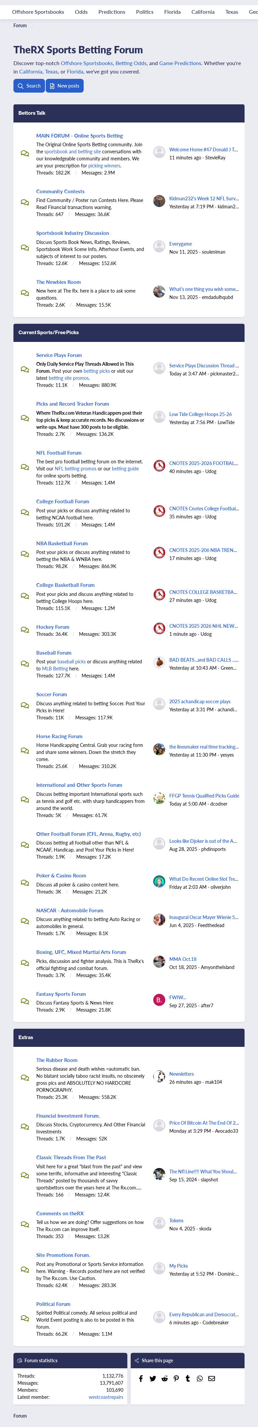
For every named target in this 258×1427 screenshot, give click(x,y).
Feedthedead (211, 925)
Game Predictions (180, 63)
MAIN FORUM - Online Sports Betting (79, 135)
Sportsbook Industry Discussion (72, 232)
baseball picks (71, 661)
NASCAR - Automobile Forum (69, 910)
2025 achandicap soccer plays (199, 701)
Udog (210, 471)
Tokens (176, 1220)
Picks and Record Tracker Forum (72, 403)
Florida (75, 71)
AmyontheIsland (217, 967)
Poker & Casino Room (61, 875)
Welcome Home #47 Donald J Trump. (207, 149)
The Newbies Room (58, 281)
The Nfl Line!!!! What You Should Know (209, 1171)
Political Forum (53, 1303)
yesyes (227, 754)
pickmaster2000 (227, 373)
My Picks (178, 1265)
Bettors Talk (31, 113)
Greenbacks (233, 667)
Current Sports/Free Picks (48, 332)
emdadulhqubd (217, 297)
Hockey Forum (53, 626)
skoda (205, 1228)
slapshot (209, 1179)
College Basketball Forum (65, 584)
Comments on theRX (60, 1213)
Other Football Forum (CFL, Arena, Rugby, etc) (88, 833)
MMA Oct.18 (183, 959)
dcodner (218, 803)
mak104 (213, 1081)
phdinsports (213, 849)
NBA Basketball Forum (62, 543)
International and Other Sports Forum (79, 784)
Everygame (180, 243)
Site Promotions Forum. (63, 1254)
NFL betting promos (75, 468)
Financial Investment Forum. (68, 1115)
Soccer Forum (51, 694)
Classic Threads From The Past (71, 1157)
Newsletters (181, 1073)
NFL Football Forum (59, 452)
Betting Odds (131, 63)
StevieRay (215, 157)
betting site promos (69, 377)
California (30, 71)
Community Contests (60, 191)
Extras (25, 1037)
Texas (51, 71)
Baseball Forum (54, 652)
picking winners (104, 165)
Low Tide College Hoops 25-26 (200, 414)
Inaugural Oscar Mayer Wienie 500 (204, 917)
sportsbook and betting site (72, 151)
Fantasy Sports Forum (61, 993)
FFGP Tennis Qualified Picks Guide (204, 795)
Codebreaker (216, 1322)
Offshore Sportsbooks (87, 63)
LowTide (226, 422)
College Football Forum (62, 501)
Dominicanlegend (236, 1273)
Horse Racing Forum (59, 736)
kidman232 (229, 206)
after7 (207, 1005)
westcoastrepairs (106, 1396)
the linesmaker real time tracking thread (209, 746)
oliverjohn (221, 886)
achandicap (229, 709)
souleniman (213, 251)
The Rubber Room (57, 1059)
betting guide (125, 468)
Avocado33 (226, 1130)
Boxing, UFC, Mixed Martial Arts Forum (81, 951)
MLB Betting (55, 668)
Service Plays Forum (59, 354)
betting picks (97, 370)
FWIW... (177, 997)
